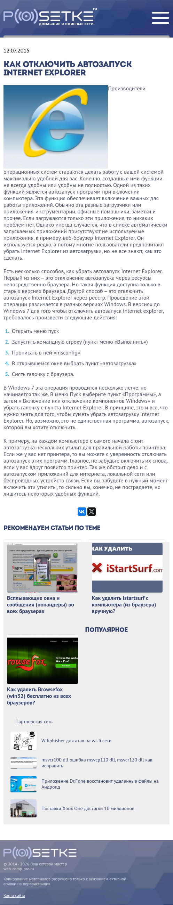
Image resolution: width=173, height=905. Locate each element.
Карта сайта (14, 895)
